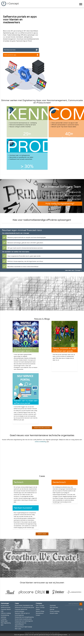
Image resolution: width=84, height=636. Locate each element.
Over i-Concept (40, 605)
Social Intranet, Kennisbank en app (24, 605)
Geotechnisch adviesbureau (59, 484)
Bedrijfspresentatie (9, 50)
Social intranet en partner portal (23, 619)
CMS (2, 611)
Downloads (53, 605)
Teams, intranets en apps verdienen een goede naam (64, 351)
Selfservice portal (5, 607)
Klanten (38, 609)
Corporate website (6, 609)
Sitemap (52, 609)
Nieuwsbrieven (40, 613)
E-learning (3, 619)
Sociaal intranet (5, 605)
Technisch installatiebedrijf (21, 484)
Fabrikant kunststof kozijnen (23, 510)
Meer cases (18, 628)
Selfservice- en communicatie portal (24, 607)
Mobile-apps (4, 620)
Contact (38, 615)
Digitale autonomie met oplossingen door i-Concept (25, 351)
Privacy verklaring (54, 611)
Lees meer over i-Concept (73, 270)
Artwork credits (54, 613)
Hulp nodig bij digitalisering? (60, 203)
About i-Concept (40, 607)
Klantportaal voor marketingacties (24, 620)
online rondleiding (40, 441)
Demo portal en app (10, 55)
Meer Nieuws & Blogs (42, 427)
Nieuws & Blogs (40, 611)
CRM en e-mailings (6, 613)
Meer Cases (42, 534)
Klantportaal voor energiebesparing (24, 617)
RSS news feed (54, 607)
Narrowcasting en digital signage (23, 626)
